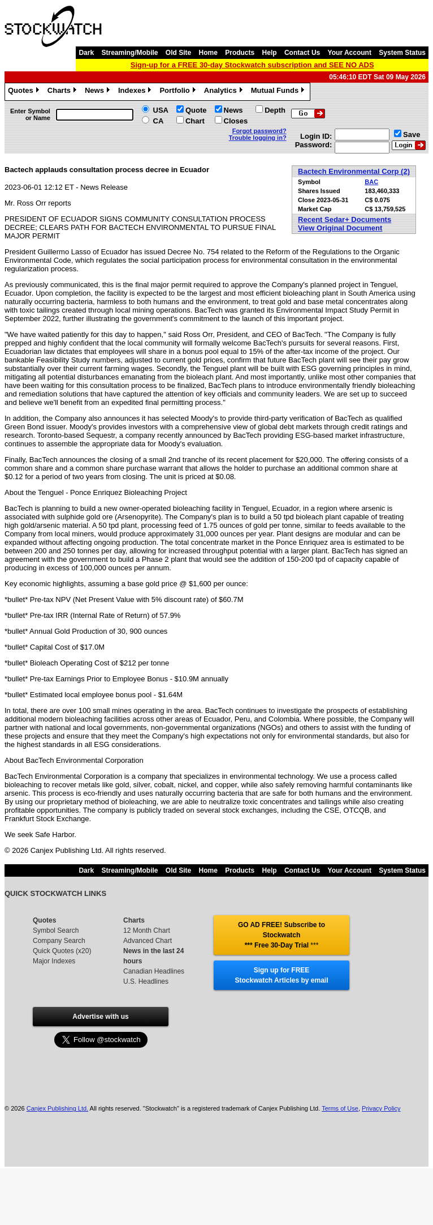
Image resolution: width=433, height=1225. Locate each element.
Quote (196, 110)
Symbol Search (56, 930)
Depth (275, 110)
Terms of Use (340, 1108)
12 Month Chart (146, 930)
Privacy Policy (381, 1108)
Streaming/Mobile (129, 53)
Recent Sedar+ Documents (344, 219)
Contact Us (302, 53)
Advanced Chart (147, 941)
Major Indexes (54, 961)
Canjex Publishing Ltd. (57, 1108)
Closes (236, 121)
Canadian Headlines (153, 971)
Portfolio (178, 92)
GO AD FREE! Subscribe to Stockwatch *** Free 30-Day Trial (281, 935)
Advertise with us (100, 1017)
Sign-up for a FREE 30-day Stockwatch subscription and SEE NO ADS (252, 65)
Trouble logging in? (258, 137)
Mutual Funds (279, 92)
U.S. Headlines (145, 981)
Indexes (136, 92)
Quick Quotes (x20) (62, 951)
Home (208, 53)
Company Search (59, 941)
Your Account (349, 53)
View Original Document (340, 228)
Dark (86, 53)
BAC (371, 181)
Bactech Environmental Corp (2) (354, 171)
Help (269, 53)
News (98, 92)
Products (239, 53)
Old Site (178, 53)
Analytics (224, 92)
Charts (63, 92)
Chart (195, 121)
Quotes (25, 92)
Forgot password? (259, 130)
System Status (402, 53)
